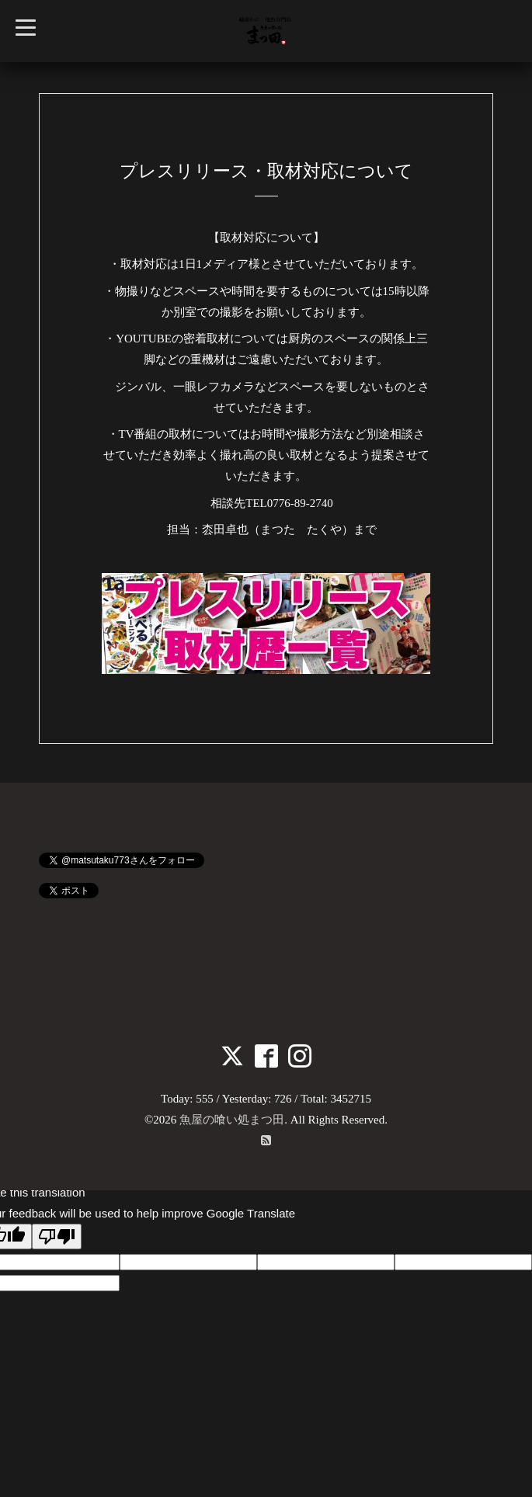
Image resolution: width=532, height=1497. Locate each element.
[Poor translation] (57, 1236)
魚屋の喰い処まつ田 (231, 1119)
